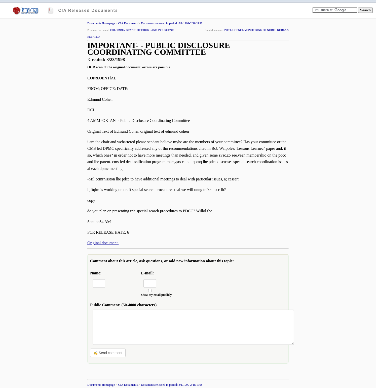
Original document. (103, 243)
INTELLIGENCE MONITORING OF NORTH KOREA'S (256, 29)
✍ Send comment (107, 353)
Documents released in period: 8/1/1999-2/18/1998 (172, 23)
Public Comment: (123, 305)
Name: (95, 273)
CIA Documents (128, 23)
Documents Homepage (101, 23)
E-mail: (147, 273)
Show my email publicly (156, 295)
